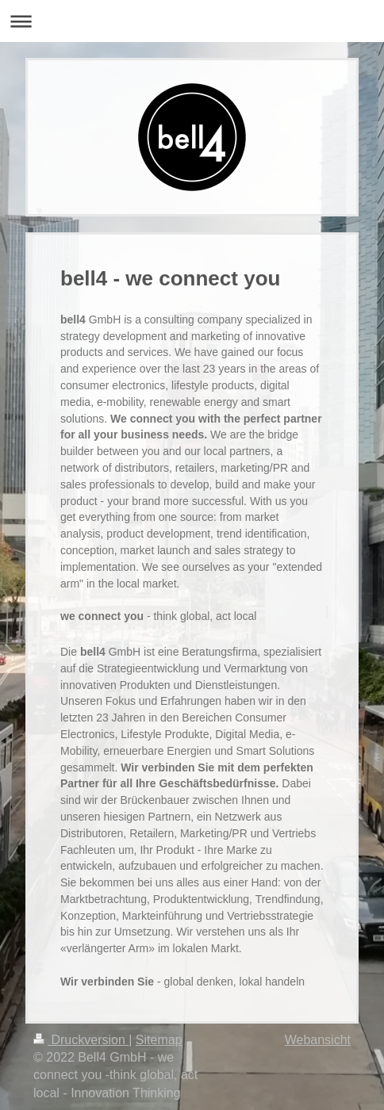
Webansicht (318, 1040)
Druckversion (81, 1040)
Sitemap (159, 1040)
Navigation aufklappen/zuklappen (192, 21)
